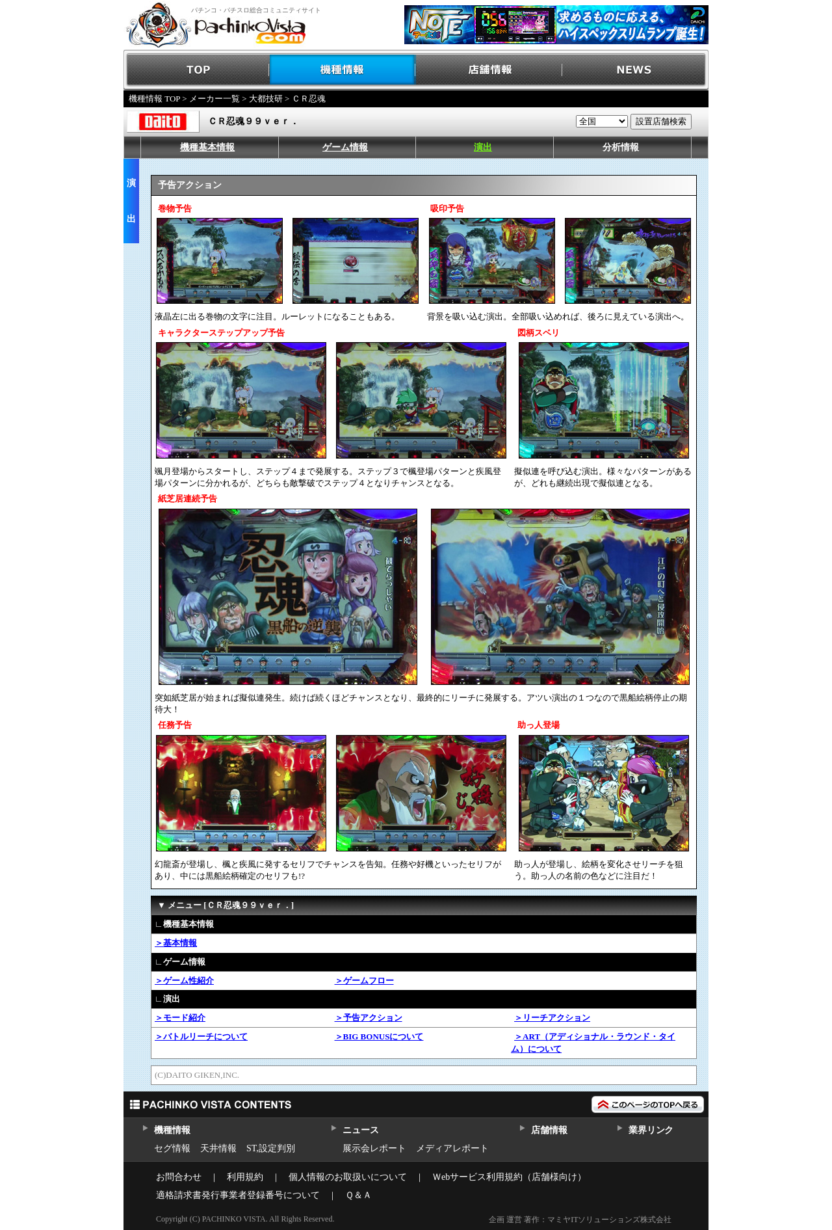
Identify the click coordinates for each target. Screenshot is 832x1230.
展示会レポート (374, 1148)
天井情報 (218, 1148)
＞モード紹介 (180, 1018)
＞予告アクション (368, 1018)
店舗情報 (489, 69)
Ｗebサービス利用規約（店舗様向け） (509, 1177)
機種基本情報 (207, 147)
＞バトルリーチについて (201, 1036)
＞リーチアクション (552, 1018)
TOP (197, 69)
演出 (483, 147)
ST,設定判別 (270, 1148)
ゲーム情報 (345, 147)
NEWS (635, 69)
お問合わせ (179, 1177)
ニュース (360, 1130)
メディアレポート (452, 1148)
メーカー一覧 (214, 98)
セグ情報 (172, 1148)
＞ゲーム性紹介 (184, 980)
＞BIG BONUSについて (379, 1036)
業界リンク (651, 1130)
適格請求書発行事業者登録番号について (238, 1195)
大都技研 (266, 98)
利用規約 (245, 1177)
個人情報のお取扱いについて (348, 1177)
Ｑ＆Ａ (358, 1195)
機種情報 (343, 69)
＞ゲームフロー (364, 980)
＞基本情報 (176, 943)
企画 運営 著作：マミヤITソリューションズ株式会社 (580, 1219)
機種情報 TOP (154, 98)
